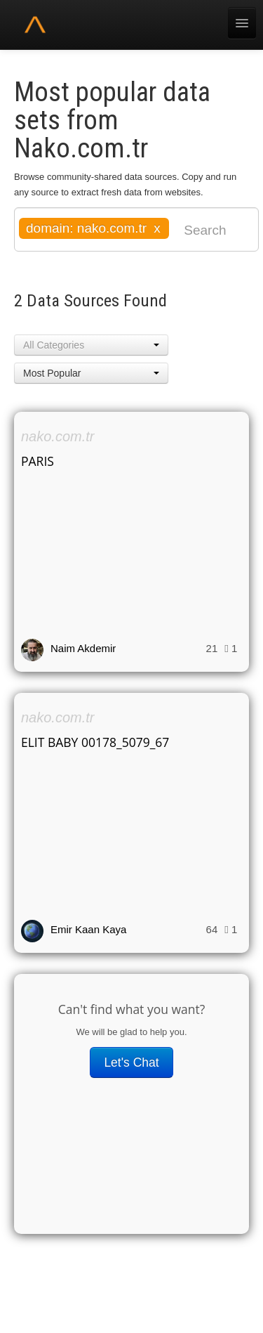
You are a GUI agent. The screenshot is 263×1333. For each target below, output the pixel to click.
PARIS (37, 461)
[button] (91, 345)
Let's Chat (131, 1062)
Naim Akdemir (83, 648)
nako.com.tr (57, 436)
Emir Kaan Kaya (88, 929)
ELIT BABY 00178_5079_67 (95, 742)
